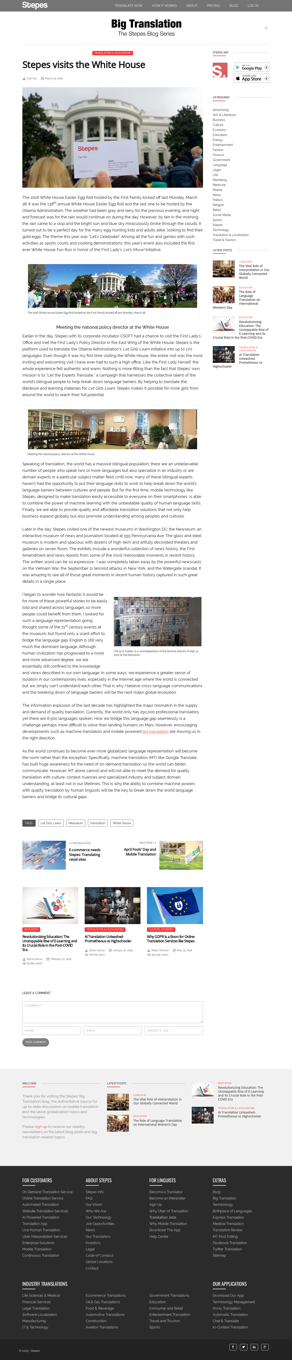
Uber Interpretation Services (44, 1236)
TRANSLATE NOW (129, 6)
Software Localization (39, 1315)
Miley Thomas (160, 950)
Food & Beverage (100, 1308)
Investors (93, 1243)
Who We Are (96, 1211)
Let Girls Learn (51, 823)
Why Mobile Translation (168, 1224)
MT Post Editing (225, 1236)
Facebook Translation (230, 1243)
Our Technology (99, 1217)
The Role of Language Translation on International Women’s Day (157, 1123)
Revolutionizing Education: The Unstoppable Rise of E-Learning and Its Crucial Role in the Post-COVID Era (49, 943)
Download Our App (228, 1296)
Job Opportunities (100, 1224)
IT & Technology (35, 1327)
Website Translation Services (45, 1211)
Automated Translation (40, 1205)
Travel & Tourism (224, 240)
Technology (221, 230)
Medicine (219, 185)
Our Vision (94, 1205)
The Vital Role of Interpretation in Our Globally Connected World (254, 272)
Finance (218, 155)
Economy (167, 929)
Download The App (164, 1230)
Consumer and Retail (166, 1308)
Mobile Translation (36, 1249)
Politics (218, 200)
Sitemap (219, 1256)
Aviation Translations (102, 1327)
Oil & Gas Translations (103, 1302)
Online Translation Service (42, 1198)
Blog (233, 6)
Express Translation (228, 1217)
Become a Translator (166, 1192)
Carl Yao (32, 78)
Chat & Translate (226, 1321)
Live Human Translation (41, 1230)
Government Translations (169, 1296)
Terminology (223, 1205)
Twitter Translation (227, 1249)
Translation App (34, 1224)
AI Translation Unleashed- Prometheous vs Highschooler (108, 938)
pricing (213, 6)
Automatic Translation (230, 1315)
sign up (41, 1126)
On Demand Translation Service (47, 1192)
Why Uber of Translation (168, 1211)
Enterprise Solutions (38, 1243)
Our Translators (98, 1236)
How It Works (164, 6)
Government (221, 160)
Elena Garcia (34, 959)
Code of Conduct (99, 1256)
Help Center (158, 1236)
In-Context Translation (230, 1327)
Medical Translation (228, 1224)
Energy (218, 140)
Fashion (218, 150)
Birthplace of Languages (232, 1211)
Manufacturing (34, 1321)
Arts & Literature (224, 115)
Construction (96, 1321)
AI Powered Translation (40, 1217)
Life (215, 175)
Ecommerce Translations (106, 1296)
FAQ (89, 1198)
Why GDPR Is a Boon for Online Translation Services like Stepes (171, 938)
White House (122, 823)
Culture (154, 929)
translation (97, 823)
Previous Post (89, 851)
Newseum (76, 823)
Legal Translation (35, 1308)
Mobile (217, 190)
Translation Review (228, 1230)
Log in (253, 6)
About (191, 6)
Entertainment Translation (169, 1315)
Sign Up (155, 1205)
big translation (156, 731)
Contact (92, 1268)
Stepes (218, 225)
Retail (217, 210)
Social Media (222, 215)
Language (220, 165)
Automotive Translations (105, 1315)
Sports (217, 220)
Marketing (220, 180)
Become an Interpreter (167, 1198)
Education (31, 929)
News (217, 195)
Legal (217, 170)
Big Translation (224, 1198)
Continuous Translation (40, 1256)
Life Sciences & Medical (41, 1296)
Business (219, 120)
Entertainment (223, 145)
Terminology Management (234, 1302)
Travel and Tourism (164, 1321)
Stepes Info (95, 1192)
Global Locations (99, 1262)
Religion (218, 205)
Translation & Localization (112, 53)
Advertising (221, 110)
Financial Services (36, 1302)
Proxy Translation (226, 1308)
